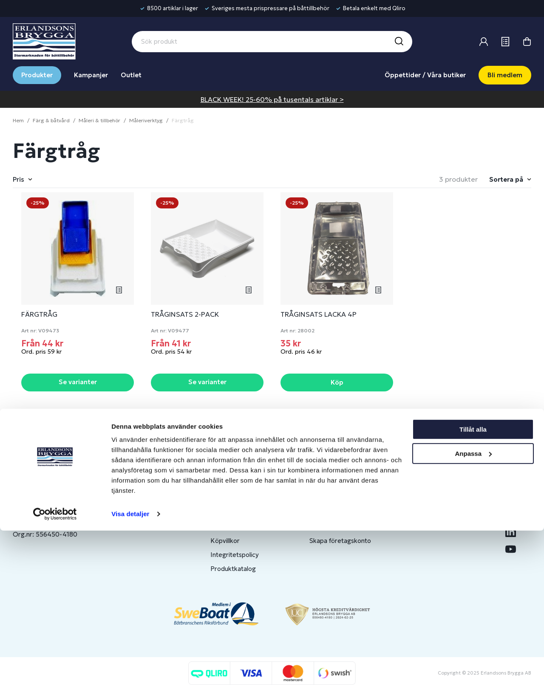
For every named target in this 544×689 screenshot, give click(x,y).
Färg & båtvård (51, 120)
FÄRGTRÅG (39, 314)
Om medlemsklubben (340, 527)
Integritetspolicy (234, 555)
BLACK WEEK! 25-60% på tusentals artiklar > (272, 99)
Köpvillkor (225, 541)
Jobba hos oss (437, 527)
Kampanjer (91, 75)
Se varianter (78, 382)
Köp (337, 382)
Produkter (37, 75)
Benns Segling (436, 513)
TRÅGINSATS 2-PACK (185, 314)
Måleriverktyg (146, 120)
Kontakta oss (229, 513)
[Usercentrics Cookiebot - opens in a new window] (55, 672)
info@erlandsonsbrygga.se (74, 506)
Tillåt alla (473, 587)
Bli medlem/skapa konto (344, 513)
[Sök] (399, 41)
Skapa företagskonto (340, 541)
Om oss (427, 499)
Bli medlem (504, 75)
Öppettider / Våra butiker (425, 75)
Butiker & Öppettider (241, 499)
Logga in (321, 499)
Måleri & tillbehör (99, 120)
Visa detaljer (130, 672)
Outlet (131, 75)
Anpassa (473, 611)
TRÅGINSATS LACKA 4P (318, 314)
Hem (18, 120)
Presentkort (228, 527)
